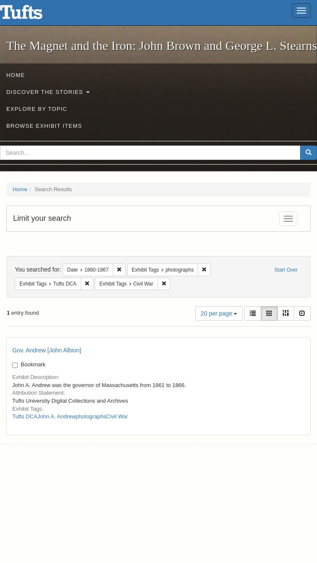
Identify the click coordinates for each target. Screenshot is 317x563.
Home (15, 75)
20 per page (219, 313)
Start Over (286, 270)
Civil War (117, 416)
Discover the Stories (48, 92)
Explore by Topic (36, 109)
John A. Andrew (56, 416)
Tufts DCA (24, 416)
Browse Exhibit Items (44, 126)
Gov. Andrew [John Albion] (46, 350)
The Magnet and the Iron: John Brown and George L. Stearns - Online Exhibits (31, 14)
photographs (91, 416)
